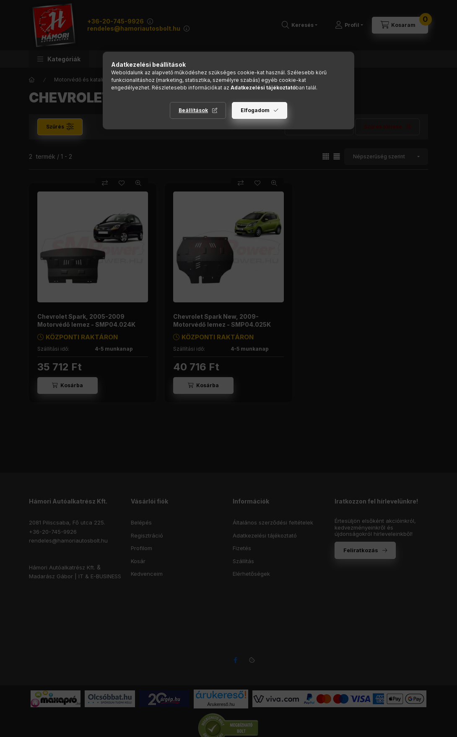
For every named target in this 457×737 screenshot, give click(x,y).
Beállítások (193, 110)
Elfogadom (255, 110)
